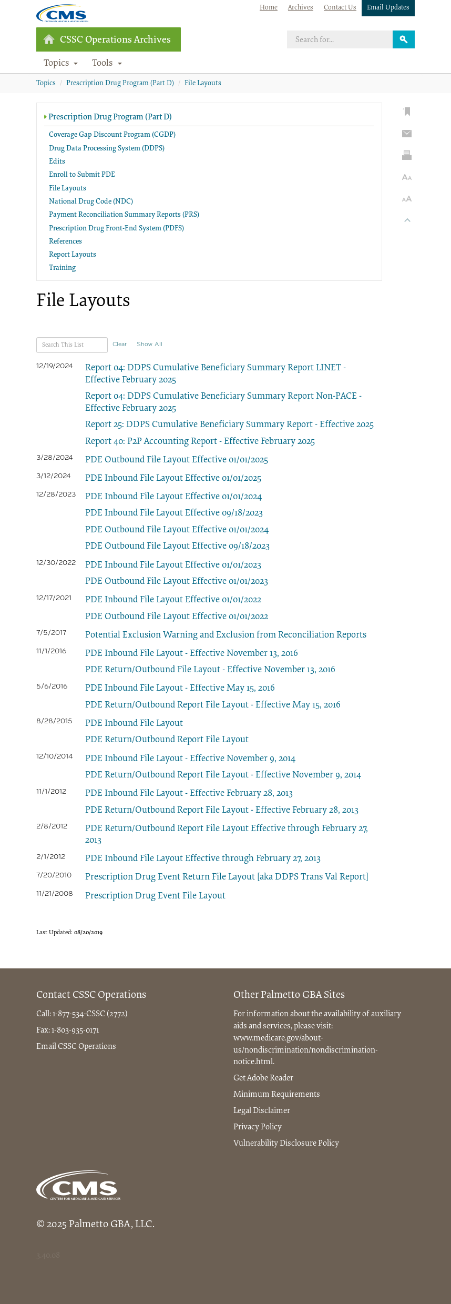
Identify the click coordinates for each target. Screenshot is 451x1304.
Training (62, 268)
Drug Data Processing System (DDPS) (107, 149)
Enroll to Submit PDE (82, 175)
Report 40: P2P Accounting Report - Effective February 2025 (200, 442)
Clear (119, 344)
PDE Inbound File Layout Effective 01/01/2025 (173, 478)
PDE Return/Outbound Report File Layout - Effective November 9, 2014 (223, 775)
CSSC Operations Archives (107, 39)
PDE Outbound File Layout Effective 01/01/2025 (176, 460)
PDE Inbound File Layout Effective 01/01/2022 (173, 600)
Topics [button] (61, 63)
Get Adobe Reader (263, 1078)
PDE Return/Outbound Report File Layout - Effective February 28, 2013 (221, 810)
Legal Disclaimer (261, 1111)
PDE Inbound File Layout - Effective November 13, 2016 (191, 654)
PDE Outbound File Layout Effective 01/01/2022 (176, 617)
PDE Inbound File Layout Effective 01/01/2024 (173, 497)
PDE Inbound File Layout (134, 724)
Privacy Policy (257, 1127)
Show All (149, 344)
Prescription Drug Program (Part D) (120, 83)
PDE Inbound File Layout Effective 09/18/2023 (174, 513)
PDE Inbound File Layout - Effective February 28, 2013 (189, 793)
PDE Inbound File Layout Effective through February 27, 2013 (203, 859)
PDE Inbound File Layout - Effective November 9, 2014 (190, 759)
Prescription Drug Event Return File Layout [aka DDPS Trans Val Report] (226, 877)
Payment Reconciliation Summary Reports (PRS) (124, 215)
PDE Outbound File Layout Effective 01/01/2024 (177, 530)
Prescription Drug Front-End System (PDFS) (116, 229)
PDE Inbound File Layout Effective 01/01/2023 (173, 565)
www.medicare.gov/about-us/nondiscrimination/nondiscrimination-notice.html (305, 1050)
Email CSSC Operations (76, 1047)
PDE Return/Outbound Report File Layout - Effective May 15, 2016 (213, 705)
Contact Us (340, 7)
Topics (46, 83)
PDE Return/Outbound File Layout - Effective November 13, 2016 (210, 670)
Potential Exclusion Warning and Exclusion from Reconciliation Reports (225, 635)
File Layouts (202, 83)
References (65, 242)
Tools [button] (107, 63)
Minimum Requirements (276, 1094)
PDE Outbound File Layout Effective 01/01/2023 (176, 582)
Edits (57, 162)
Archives (300, 7)
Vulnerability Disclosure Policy (286, 1143)
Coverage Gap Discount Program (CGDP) (112, 135)
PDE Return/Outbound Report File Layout (167, 740)
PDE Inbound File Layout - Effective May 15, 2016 (180, 688)
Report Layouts (72, 255)
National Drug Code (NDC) (91, 202)
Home (269, 7)
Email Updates (388, 7)
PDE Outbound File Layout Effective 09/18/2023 (177, 546)
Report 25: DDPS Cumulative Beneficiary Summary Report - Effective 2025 (229, 425)
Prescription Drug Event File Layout (155, 896)
